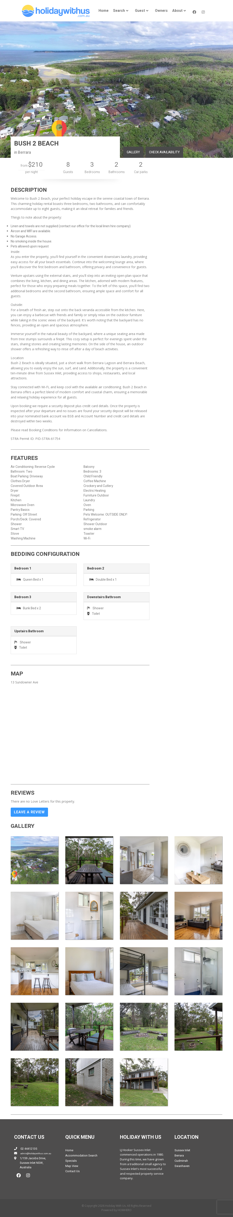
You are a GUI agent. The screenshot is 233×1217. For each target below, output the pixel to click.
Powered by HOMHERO (116, 1210)
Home (104, 11)
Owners (161, 11)
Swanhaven (182, 1166)
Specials (71, 1161)
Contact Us (72, 1171)
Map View (71, 1166)
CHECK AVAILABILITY (164, 152)
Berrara (179, 1155)
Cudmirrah (181, 1161)
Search (119, 11)
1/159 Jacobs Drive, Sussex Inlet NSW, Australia (33, 1162)
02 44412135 (28, 1148)
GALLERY (133, 152)
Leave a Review (29, 812)
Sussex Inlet (182, 1150)
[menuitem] (103, 11)
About (177, 11)
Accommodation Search (81, 1155)
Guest (140, 11)
